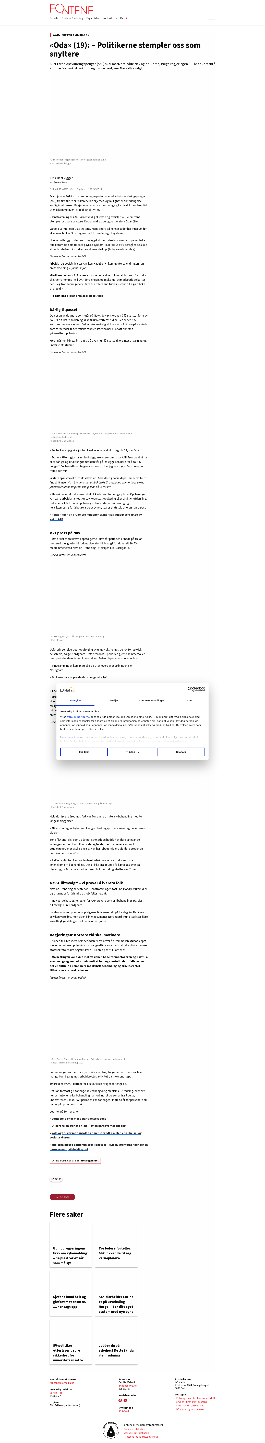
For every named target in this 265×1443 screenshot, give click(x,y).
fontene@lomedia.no (62, 1383)
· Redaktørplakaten (134, 1429)
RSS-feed (123, 1411)
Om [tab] (189, 700)
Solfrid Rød (56, 1393)
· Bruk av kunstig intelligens (191, 1402)
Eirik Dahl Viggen (61, 178)
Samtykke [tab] (75, 700)
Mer (123, 18)
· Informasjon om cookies (189, 1405)
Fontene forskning (72, 18)
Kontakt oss (110, 18)
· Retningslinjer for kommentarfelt (195, 1398)
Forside (54, 18)
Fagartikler (92, 18)
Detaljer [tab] (113, 700)
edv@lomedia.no (58, 182)
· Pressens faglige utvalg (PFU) (140, 1437)
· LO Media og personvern (189, 1409)
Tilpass (132, 751)
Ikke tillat (83, 751)
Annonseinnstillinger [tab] (151, 700)
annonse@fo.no (127, 1386)
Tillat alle (181, 751)
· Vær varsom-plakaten (136, 1433)
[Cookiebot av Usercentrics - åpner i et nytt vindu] (190, 689)
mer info (73, 737)
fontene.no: (71, 1112)
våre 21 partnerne (78, 716)
